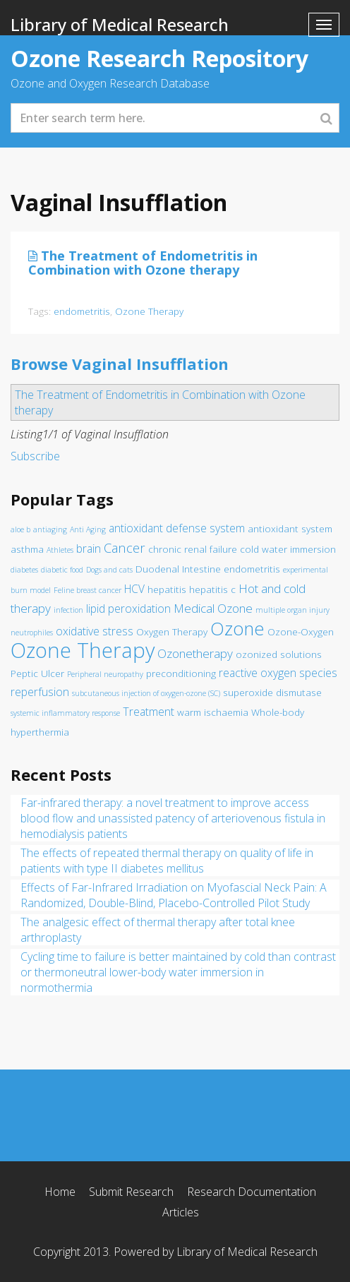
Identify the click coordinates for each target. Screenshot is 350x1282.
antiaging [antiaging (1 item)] (50, 529)
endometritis (82, 311)
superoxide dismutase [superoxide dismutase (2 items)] (272, 692)
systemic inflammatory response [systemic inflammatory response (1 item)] (65, 713)
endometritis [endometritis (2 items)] (252, 569)
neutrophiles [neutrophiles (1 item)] (32, 632)
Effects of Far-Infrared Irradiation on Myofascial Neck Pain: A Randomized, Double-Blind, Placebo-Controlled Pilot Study (173, 895)
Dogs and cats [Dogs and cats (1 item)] (109, 570)
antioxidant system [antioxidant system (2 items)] (290, 528)
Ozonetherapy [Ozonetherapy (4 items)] (195, 653)
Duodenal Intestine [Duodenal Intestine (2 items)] (178, 569)
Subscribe (35, 456)
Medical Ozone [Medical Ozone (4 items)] (213, 608)
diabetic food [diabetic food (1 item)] (62, 570)
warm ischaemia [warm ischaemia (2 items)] (212, 712)
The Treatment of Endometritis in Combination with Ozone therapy (143, 262)
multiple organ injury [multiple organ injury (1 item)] (292, 610)
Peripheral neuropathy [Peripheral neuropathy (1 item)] (105, 674)
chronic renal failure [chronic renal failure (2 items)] (192, 549)
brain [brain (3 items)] (88, 548)
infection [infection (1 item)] (68, 610)
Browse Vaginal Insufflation (120, 363)
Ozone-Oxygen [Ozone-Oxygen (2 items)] (300, 631)
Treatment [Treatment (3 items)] (148, 711)
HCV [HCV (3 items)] (134, 589)
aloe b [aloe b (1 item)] (20, 529)
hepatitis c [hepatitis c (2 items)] (212, 589)
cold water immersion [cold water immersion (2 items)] (288, 549)
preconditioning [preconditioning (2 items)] (181, 673)
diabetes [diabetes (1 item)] (24, 570)
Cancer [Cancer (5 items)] (124, 547)
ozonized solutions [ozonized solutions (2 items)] (279, 654)
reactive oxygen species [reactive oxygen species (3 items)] (278, 673)
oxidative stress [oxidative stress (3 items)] (94, 631)
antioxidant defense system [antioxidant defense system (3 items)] (177, 528)
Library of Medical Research (120, 24)
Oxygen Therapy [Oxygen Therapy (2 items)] (171, 631)
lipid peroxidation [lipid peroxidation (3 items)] (128, 608)
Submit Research (131, 1191)
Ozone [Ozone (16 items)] (237, 628)
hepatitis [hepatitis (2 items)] (166, 589)
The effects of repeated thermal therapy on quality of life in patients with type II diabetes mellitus (166, 860)
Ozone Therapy (149, 311)
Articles (180, 1212)
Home (60, 1191)
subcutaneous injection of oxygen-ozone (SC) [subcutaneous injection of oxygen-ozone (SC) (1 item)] (146, 693)
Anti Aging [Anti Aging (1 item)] (88, 529)
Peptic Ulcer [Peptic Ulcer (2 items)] (37, 673)
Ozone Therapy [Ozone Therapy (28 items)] (83, 650)
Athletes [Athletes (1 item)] (60, 550)
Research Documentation (251, 1191)
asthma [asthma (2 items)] (27, 549)
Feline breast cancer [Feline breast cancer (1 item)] (87, 590)
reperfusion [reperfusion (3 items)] (40, 692)
